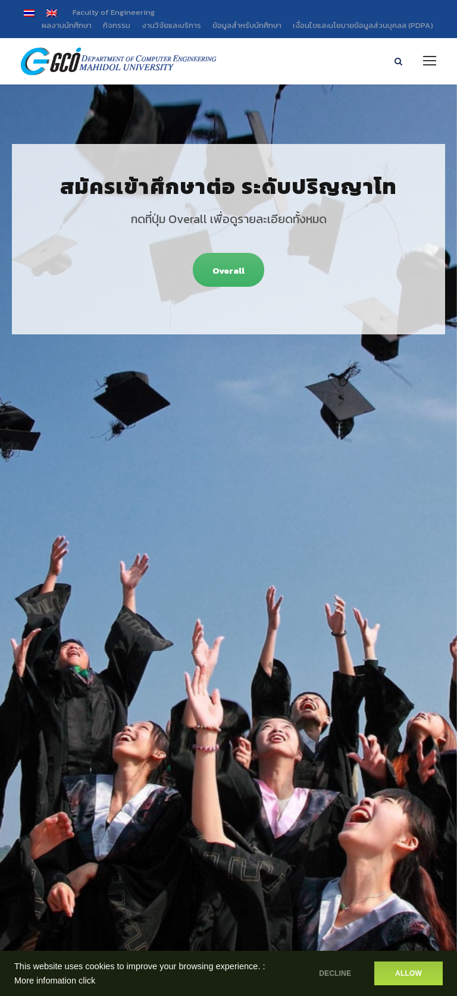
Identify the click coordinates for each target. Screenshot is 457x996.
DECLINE (335, 973)
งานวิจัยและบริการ (171, 25)
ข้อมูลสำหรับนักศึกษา (246, 25)
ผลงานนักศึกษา (67, 25)
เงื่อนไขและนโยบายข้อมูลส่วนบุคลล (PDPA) (363, 25)
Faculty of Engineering (114, 12)
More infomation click (54, 980)
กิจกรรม (116, 25)
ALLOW (408, 973)
